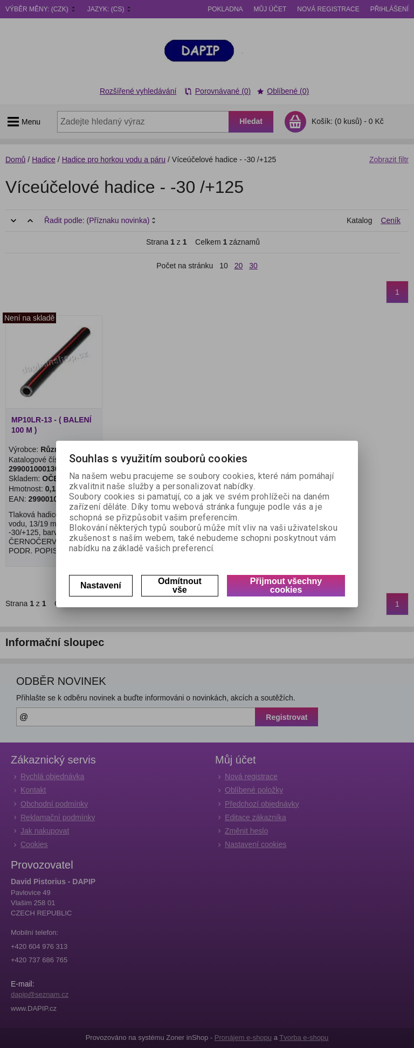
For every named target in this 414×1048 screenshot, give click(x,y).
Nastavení (100, 585)
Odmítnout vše (180, 585)
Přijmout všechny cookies (286, 585)
